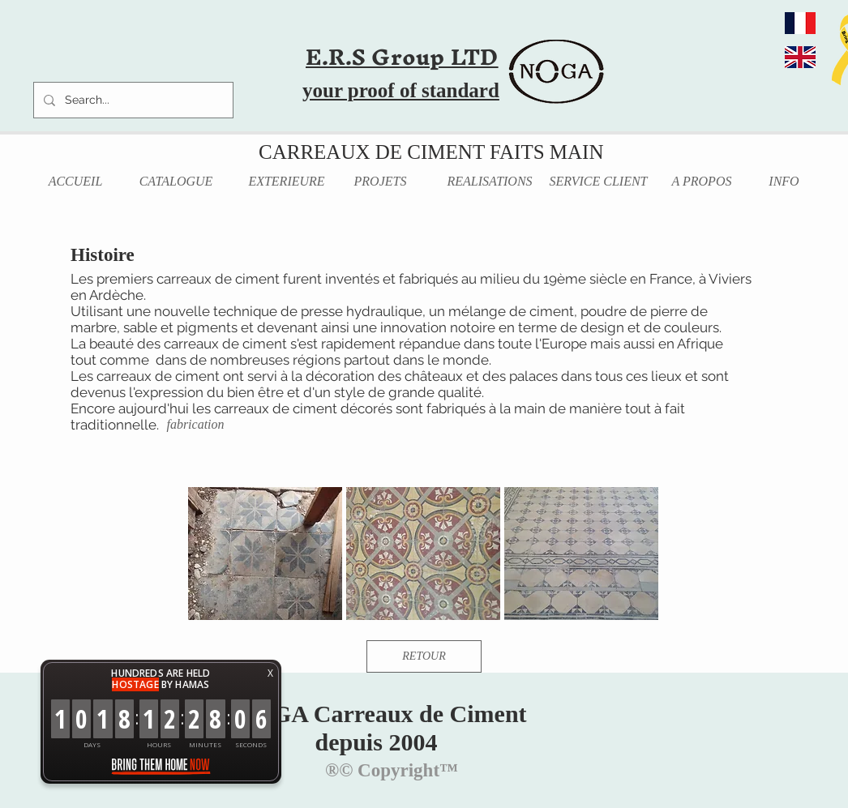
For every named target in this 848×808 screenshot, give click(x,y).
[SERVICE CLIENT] (598, 182)
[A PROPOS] (702, 182)
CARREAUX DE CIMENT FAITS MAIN (431, 152)
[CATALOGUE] (176, 182)
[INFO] (784, 182)
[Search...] (132, 100)
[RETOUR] (424, 656)
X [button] (270, 673)
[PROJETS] (380, 182)
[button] (265, 553)
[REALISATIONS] (489, 182)
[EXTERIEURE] (286, 182)
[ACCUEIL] (75, 182)
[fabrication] (195, 425)
